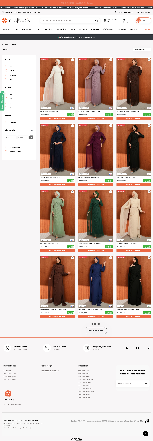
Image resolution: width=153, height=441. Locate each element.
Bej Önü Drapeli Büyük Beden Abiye (126, 243)
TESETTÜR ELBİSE (84, 386)
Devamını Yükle (95, 330)
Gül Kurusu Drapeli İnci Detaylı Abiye (89, 111)
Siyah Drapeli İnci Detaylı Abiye (125, 177)
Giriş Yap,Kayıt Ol (112, 20)
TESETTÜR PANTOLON (85, 380)
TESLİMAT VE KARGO (10, 374)
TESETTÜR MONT (84, 397)
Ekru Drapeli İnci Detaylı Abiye (49, 111)
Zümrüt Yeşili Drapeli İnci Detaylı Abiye (89, 243)
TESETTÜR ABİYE (83, 374)
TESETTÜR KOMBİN (84, 383)
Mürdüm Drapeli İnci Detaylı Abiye (88, 177)
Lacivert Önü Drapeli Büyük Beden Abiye (90, 310)
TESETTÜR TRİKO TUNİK (86, 392)
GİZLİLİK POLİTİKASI (9, 380)
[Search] (70, 20)
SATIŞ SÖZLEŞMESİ (9, 377)
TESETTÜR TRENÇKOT (85, 389)
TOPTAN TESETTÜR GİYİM (12, 405)
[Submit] (145, 383)
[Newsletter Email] (133, 383)
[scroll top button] (145, 433)
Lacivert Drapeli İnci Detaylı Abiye (50, 177)
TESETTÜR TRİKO (84, 394)
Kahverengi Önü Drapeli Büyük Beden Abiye (53, 310)
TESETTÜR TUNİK (84, 377)
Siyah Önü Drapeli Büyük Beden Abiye (127, 310)
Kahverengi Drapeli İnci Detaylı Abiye (127, 111)
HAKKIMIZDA (7, 371)
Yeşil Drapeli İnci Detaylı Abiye (49, 243)
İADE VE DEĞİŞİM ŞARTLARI (50, 371)
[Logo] (16, 20)
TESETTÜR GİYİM (83, 371)
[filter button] (31, 137)
